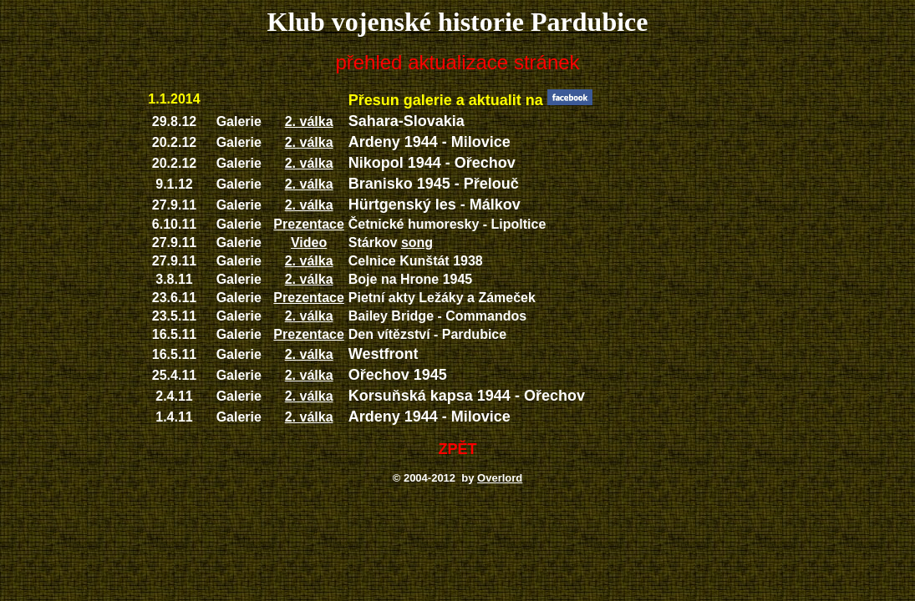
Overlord (499, 478)
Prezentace (308, 224)
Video (309, 242)
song (417, 242)
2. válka (309, 121)
